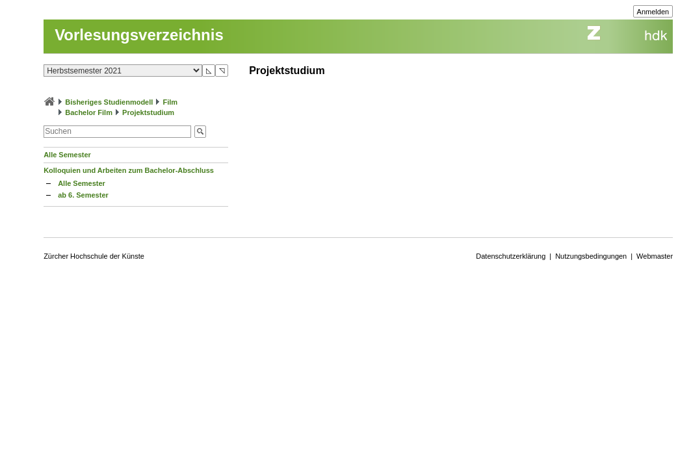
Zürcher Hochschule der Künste (94, 256)
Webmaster (654, 256)
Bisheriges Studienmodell (109, 102)
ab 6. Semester (83, 195)
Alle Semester (67, 155)
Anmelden (653, 12)
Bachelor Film (88, 112)
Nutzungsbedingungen (591, 256)
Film (170, 102)
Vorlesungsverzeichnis (139, 35)
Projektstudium (148, 112)
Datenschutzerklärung (510, 256)
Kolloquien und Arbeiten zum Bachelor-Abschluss (129, 170)
